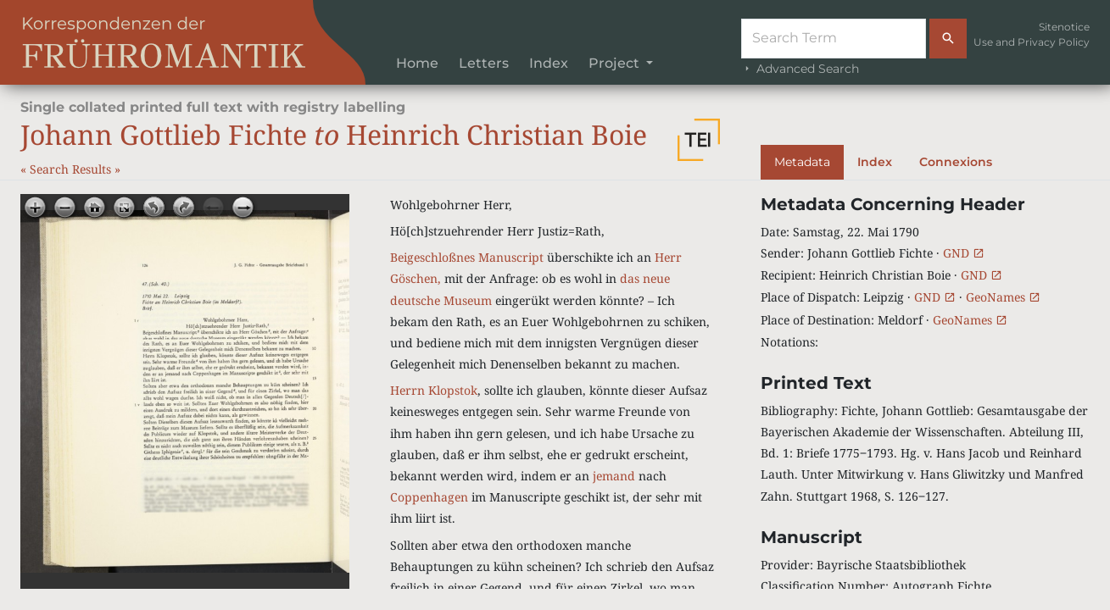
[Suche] (833, 38)
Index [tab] (874, 161)
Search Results (72, 169)
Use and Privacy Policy (1031, 42)
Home (417, 63)
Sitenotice (1064, 26)
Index (548, 63)
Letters (484, 63)
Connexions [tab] (955, 161)
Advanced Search (800, 68)
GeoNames (1003, 297)
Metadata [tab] (802, 161)
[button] (699, 140)
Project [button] (615, 63)
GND (963, 253)
